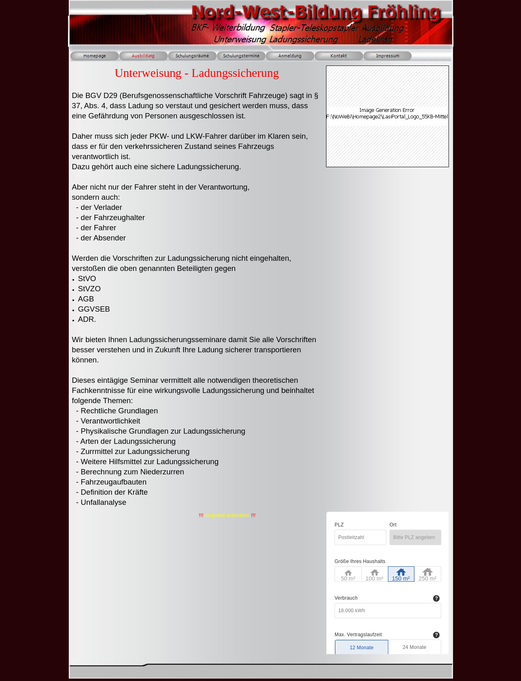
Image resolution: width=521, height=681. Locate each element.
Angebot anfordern (227, 515)
